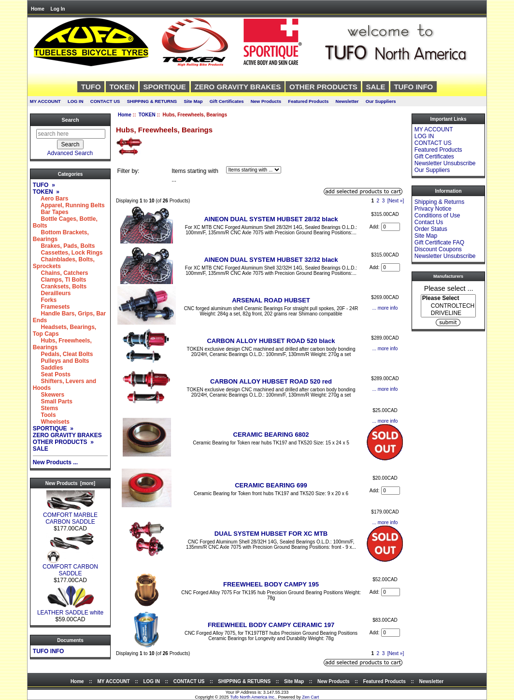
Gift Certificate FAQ (439, 242)
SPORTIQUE (164, 87)
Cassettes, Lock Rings (68, 252)
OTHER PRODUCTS (323, 87)
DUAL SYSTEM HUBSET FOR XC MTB (271, 533)
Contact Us (428, 222)
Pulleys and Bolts (61, 360)
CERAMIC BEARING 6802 (271, 434)
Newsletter (347, 101)
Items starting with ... (194, 175)
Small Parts (52, 401)
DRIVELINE (448, 313)
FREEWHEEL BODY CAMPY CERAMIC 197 (271, 625)
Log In (58, 9)
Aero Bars (51, 198)
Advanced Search (70, 153)
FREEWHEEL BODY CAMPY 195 (271, 584)
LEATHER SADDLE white (70, 610)
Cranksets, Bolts (59, 286)
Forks (45, 300)
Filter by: (128, 171)
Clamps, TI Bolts (59, 279)
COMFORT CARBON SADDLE (70, 567)
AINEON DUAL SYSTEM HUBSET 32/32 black (271, 259)
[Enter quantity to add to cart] (390, 227)
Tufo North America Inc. (252, 697)
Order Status (430, 229)
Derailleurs (52, 293)
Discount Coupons (438, 249)
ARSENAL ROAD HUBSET (271, 300)
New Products (266, 101)
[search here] (70, 134)
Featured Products (308, 101)
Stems (45, 408)
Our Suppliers (381, 101)
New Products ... (55, 462)
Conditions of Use (437, 215)
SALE (376, 87)
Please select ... (448, 288)
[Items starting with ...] (253, 169)
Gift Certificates (227, 101)
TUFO (91, 87)
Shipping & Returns (439, 202)
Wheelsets (51, 421)
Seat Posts (52, 374)
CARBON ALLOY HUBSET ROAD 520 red (271, 381)
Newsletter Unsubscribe (445, 163)
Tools (44, 415)
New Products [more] (70, 483)
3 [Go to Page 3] (383, 200)
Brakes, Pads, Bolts (64, 246)
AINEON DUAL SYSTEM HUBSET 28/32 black (271, 219)
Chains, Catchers (60, 273)
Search (70, 120)
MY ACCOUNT (45, 101)
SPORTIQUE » (53, 428)
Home (37, 9)
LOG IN (76, 101)
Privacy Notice (433, 208)
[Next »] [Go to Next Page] (395, 200)
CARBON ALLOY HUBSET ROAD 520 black (271, 340)
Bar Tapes (51, 212)
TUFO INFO (413, 87)
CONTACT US (105, 101)
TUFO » (44, 185)
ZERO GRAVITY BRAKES (238, 87)
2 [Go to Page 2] (378, 200)
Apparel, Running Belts (69, 205)
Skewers (48, 394)
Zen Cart (310, 697)
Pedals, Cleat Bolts (63, 354)
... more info (385, 308)
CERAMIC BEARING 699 (271, 485)
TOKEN (147, 114)
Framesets (51, 306)
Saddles (48, 367)
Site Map (193, 101)
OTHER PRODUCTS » (63, 442)
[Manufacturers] (448, 305)
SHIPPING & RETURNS (152, 101)
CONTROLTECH (448, 306)
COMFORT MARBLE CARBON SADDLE (70, 515)
